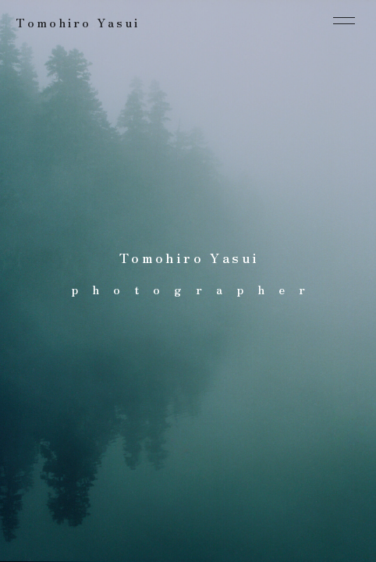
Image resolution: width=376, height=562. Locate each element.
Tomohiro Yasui (78, 22)
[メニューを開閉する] (344, 20)
